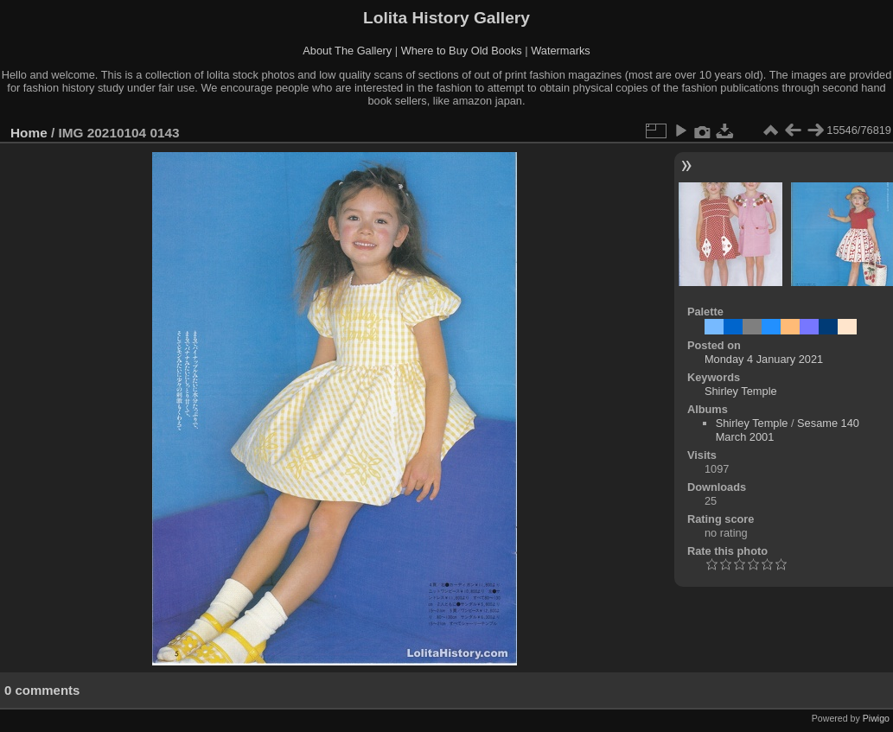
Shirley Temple (741, 391)
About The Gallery (347, 50)
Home (29, 132)
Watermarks (560, 50)
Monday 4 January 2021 (764, 359)
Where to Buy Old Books (461, 50)
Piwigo (876, 718)
